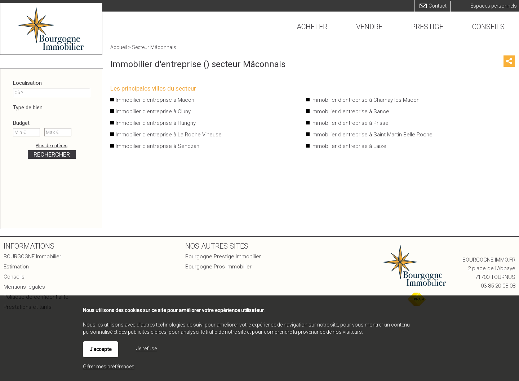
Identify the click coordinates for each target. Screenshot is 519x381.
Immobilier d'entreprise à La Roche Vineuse (169, 134)
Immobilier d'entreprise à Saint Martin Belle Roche (371, 134)
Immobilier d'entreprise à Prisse (350, 123)
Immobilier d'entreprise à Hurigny (156, 123)
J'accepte (100, 349)
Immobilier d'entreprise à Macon (155, 100)
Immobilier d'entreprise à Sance (350, 111)
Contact (438, 6)
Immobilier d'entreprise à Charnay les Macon (365, 100)
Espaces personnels (493, 6)
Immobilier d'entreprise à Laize (348, 146)
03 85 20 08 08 (498, 286)
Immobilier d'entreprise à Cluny (153, 111)
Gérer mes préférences (108, 366)
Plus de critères (51, 145)
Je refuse (146, 348)
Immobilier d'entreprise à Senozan (157, 146)
